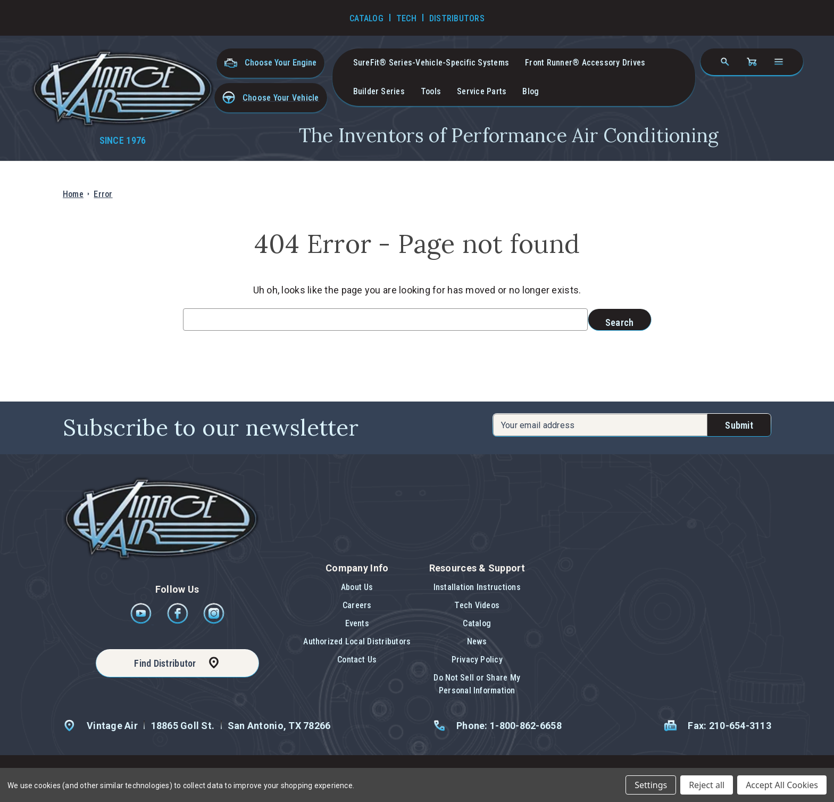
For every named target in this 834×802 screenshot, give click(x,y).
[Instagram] (214, 621)
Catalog (477, 623)
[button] (270, 97)
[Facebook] (178, 621)
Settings (651, 785)
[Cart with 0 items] (751, 61)
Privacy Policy (477, 659)
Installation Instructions (477, 587)
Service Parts (481, 91)
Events (357, 623)
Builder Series (379, 91)
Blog (530, 91)
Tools (431, 91)
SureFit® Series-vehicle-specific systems (431, 63)
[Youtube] (141, 621)
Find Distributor (165, 663)
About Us (357, 587)
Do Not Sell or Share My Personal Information (476, 684)
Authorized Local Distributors (357, 641)
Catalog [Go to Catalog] (366, 18)
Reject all (706, 785)
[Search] (725, 61)
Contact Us (357, 659)
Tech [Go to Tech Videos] (406, 18)
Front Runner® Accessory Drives (585, 63)
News (477, 641)
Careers (357, 605)
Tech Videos (476, 605)
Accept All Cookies (782, 785)
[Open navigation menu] (778, 61)
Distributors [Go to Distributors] (457, 18)
